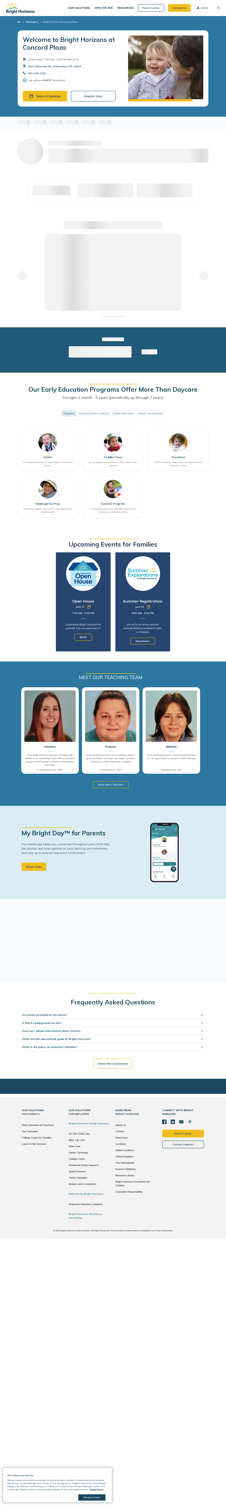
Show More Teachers (111, 785)
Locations (120, 1144)
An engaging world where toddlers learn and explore (113, 464)
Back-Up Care (77, 1140)
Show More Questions (113, 1064)
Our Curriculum (30, 1131)
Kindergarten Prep (47, 504)
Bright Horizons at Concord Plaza (60, 22)
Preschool (178, 457)
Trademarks (167, 1231)
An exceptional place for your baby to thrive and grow (47, 464)
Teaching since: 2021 (171, 770)
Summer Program (113, 504)
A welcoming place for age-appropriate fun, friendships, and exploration (113, 511)
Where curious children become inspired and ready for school (178, 464)
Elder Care (74, 1146)
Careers (119, 1131)
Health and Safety (123, 413)
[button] (80, 8)
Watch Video (34, 867)
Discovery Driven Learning (94, 413)
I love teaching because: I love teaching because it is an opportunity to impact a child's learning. (171, 757)
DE (19, 22)
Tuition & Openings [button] (45, 96)
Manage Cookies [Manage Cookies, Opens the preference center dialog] (92, 1497)
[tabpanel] (83, 602)
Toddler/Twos (113, 457)
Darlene (50, 747)
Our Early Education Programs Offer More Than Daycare (113, 389)
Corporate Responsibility (129, 1192)
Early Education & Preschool (38, 1125)
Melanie (171, 747)
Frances (110, 747)
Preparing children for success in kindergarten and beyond (48, 511)
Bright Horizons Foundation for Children (132, 1183)
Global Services (77, 1171)
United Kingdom (124, 1156)
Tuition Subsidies (78, 1178)
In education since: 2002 (50, 770)
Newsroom (121, 1138)
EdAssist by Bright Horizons (86, 1194)
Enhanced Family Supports (84, 1165)
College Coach (77, 1159)
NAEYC (47, 80)
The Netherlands (124, 1163)
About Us (120, 1125)
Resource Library (124, 1175)
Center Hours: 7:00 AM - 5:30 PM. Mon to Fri (53, 59)
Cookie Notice (131, 1231)
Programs (68, 413)
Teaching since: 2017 (110, 770)
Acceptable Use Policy (150, 1231)
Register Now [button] (93, 96)
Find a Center (151, 7)
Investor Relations (125, 1169)
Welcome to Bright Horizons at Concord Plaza (69, 43)
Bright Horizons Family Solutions (89, 1123)
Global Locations (124, 1150)
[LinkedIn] (173, 1122)
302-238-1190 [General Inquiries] (37, 73)
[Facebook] (164, 1122)
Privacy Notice (117, 1231)
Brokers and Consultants (82, 1184)
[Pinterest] (190, 1122)
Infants (47, 457)
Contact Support (183, 1144)
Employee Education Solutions (85, 1204)
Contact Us (179, 7)
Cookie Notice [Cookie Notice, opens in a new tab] (96, 1489)
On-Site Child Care (79, 1134)
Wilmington (31, 22)
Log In (202, 7)
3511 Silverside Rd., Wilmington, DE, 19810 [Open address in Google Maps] (54, 66)
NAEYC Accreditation (150, 413)
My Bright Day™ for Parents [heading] (64, 833)
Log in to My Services (34, 1144)
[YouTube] (181, 1122)
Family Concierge (78, 1153)
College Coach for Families (36, 1138)
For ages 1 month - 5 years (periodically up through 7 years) (113, 397)
